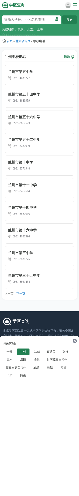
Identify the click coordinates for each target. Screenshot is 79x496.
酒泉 (36, 367)
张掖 (65, 351)
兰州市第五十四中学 (24, 94)
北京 (30, 29)
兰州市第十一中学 (22, 185)
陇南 (23, 375)
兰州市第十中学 (20, 162)
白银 (50, 367)
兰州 (23, 351)
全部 (9, 351)
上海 (40, 29)
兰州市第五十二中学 (24, 140)
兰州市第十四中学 (22, 208)
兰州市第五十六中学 (24, 117)
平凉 (9, 375)
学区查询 (16, 5)
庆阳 (23, 359)
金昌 (37, 359)
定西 (64, 367)
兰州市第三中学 (20, 253)
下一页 (20, 293)
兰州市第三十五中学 (24, 276)
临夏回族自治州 (16, 367)
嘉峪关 (51, 351)
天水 (9, 359)
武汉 (21, 29)
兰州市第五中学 (20, 72)
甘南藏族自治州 (57, 359)
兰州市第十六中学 (22, 230)
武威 (37, 351)
